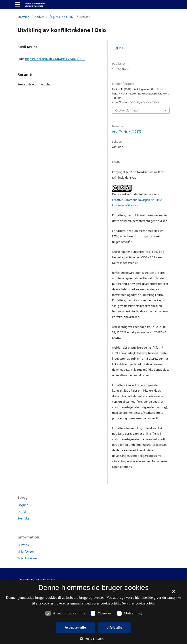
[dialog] (93, 612)
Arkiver (39, 17)
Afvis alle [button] (114, 627)
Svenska (23, 518)
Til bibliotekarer (27, 558)
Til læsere (23, 545)
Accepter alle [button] (75, 627)
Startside (23, 17)
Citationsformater (127, 110)
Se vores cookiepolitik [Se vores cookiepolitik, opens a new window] (138, 603)
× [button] (173, 593)
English (23, 505)
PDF (121, 48)
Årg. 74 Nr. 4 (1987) (62, 17)
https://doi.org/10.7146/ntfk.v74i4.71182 (55, 59)
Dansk (22, 512)
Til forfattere (25, 551)
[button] (93, 638)
